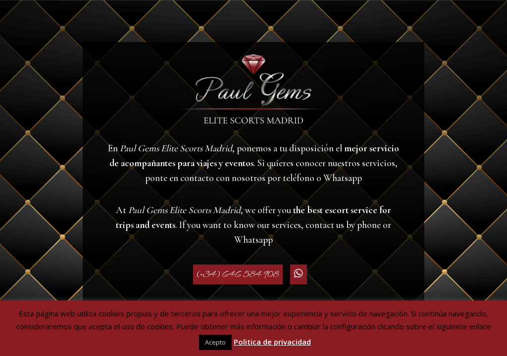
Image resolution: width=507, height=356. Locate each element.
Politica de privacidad (272, 342)
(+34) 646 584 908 (238, 274)
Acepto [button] (215, 342)
